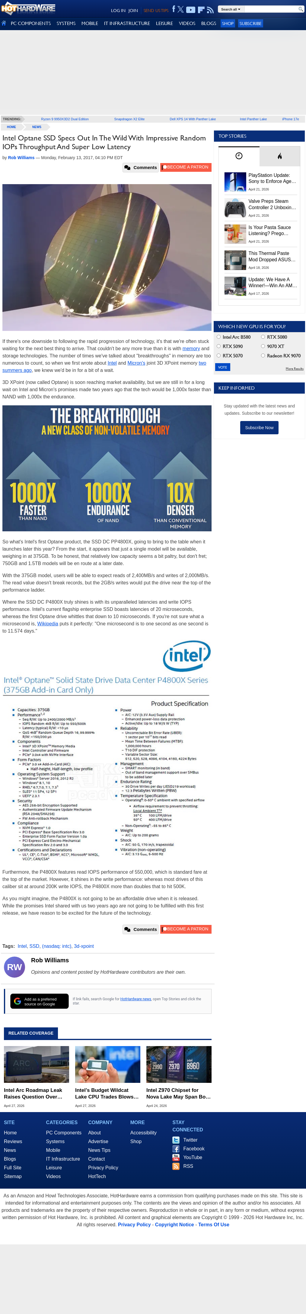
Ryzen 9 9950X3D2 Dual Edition (65, 119)
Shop (228, 23)
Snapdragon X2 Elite (129, 119)
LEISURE (164, 23)
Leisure (54, 1167)
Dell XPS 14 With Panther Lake (193, 119)
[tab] (239, 156)
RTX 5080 (274, 337)
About (94, 1132)
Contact (96, 1159)
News (36, 127)
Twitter (190, 1140)
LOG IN (118, 10)
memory (191, 348)
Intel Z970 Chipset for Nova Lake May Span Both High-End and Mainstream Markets (178, 1093)
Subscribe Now (259, 427)
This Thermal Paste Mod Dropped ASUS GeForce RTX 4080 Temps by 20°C (270, 257)
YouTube (192, 1157)
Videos (53, 1176)
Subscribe (251, 23)
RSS (188, 1166)
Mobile (53, 1150)
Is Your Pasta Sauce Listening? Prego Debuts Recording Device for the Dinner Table (271, 231)
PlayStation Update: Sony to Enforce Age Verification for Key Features (270, 179)
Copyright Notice (174, 1224)
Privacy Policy (103, 1167)
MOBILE (89, 23)
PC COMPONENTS (31, 23)
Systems (55, 1141)
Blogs (10, 1159)
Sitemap (13, 1176)
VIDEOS (187, 23)
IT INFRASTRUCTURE (127, 23)
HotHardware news (135, 999)
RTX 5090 (230, 346)
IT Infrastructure (63, 1159)
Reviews (13, 1141)
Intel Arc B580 (233, 337)
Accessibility (143, 1132)
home (11, 127)
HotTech (97, 1176)
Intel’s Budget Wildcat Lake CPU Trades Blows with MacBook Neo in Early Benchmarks (104, 1093)
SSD (35, 946)
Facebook (193, 1148)
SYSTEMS (66, 23)
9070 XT (272, 346)
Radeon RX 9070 (281, 356)
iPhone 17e (290, 119)
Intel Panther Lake (253, 119)
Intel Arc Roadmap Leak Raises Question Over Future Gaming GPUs (33, 1093)
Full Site (12, 1167)
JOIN (133, 10)
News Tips (99, 1150)
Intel (112, 363)
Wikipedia (47, 623)
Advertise (98, 1141)
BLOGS (208, 23)
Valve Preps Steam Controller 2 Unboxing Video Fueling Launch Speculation (271, 205)
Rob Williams (50, 960)
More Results (295, 369)
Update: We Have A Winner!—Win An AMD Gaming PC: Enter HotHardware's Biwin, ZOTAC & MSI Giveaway (272, 283)
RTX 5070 (230, 356)
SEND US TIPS (156, 10)
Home (10, 1132)
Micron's (136, 363)
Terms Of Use (213, 1224)
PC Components (63, 1132)
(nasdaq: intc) (56, 946)
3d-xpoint (84, 946)
